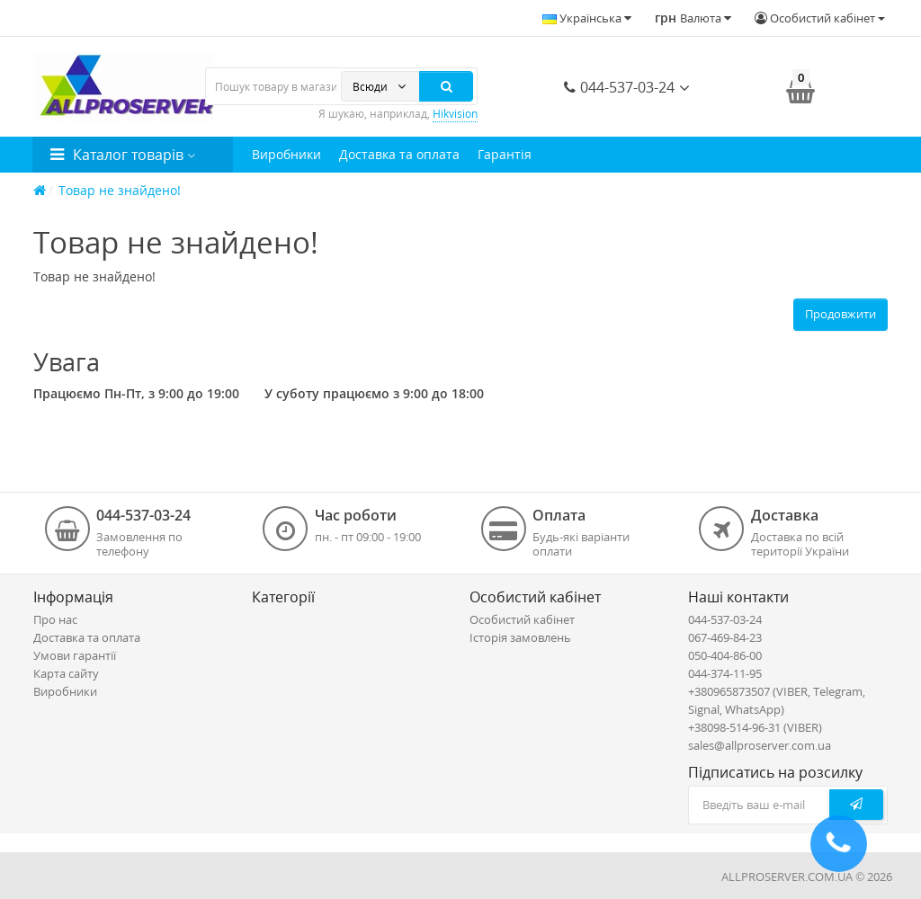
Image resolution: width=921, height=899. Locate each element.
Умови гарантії (74, 655)
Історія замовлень (520, 637)
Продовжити (840, 314)
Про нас (55, 619)
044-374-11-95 (725, 673)
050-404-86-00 (725, 655)
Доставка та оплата (399, 154)
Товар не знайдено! (119, 190)
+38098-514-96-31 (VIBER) (755, 727)
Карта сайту (66, 673)
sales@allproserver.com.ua (759, 745)
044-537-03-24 (619, 87)
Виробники (286, 154)
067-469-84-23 (725, 637)
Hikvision (455, 113)
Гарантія (505, 154)
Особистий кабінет (522, 619)
